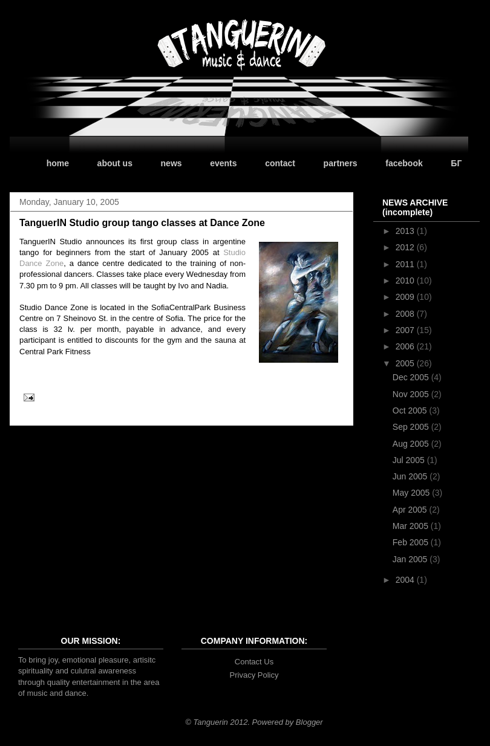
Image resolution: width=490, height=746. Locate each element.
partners (341, 163)
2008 (406, 314)
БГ (456, 163)
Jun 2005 (411, 476)
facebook (403, 163)
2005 (406, 363)
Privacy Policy (254, 675)
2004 (406, 580)
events (223, 163)
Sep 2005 (412, 427)
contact (280, 163)
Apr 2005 (411, 509)
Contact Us (254, 661)
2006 (406, 346)
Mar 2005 (412, 526)
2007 (406, 330)
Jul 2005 (410, 460)
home (58, 163)
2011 (406, 264)
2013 (406, 231)
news (171, 163)
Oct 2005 (411, 410)
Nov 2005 (412, 394)
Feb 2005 (412, 542)
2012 (406, 247)
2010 (406, 280)
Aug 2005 (412, 444)
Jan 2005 (411, 559)
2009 (406, 297)
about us (114, 163)
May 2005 (412, 493)
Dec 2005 (412, 377)
